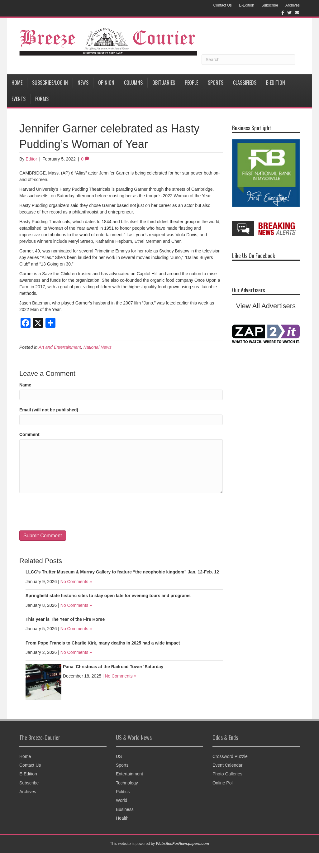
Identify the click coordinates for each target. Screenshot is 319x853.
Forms (42, 99)
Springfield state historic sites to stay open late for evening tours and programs (108, 595)
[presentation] (66, 512)
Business (125, 809)
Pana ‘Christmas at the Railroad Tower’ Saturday (113, 666)
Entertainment (129, 773)
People (191, 82)
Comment (29, 434)
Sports (215, 82)
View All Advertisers (266, 306)
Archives (292, 5)
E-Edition (246, 5)
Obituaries (163, 82)
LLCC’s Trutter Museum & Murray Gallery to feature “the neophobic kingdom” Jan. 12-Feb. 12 (122, 571)
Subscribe (269, 5)
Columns (133, 82)
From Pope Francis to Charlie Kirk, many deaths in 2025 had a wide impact (103, 642)
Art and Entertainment (60, 347)
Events (19, 99)
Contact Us (222, 5)
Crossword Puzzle (230, 756)
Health (122, 818)
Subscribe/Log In (50, 82)
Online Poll (223, 782)
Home (17, 82)
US (119, 756)
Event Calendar (227, 765)
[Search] (248, 59)
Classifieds (244, 82)
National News (97, 347)
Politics (123, 791)
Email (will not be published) (48, 409)
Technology (127, 782)
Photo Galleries (227, 773)
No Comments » (76, 581)
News (83, 82)
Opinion (106, 82)
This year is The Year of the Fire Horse (65, 619)
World (121, 800)
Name (25, 384)
